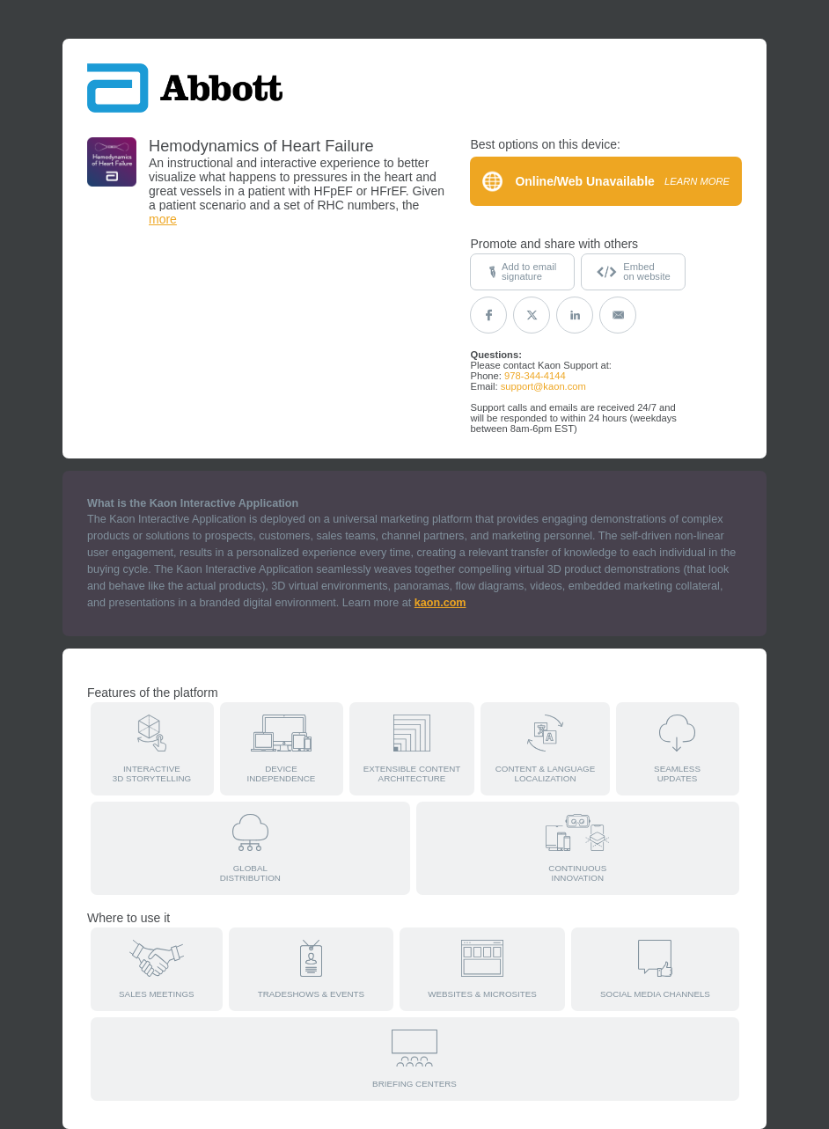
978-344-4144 (535, 375)
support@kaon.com (543, 386)
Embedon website (634, 271)
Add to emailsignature (522, 271)
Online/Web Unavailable (606, 181)
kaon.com (440, 603)
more (163, 219)
